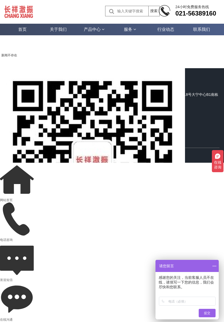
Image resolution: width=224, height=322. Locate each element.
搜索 (154, 11)
